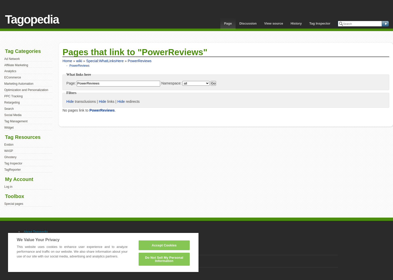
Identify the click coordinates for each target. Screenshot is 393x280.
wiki (79, 61)
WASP (8, 151)
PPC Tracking (13, 96)
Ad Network (12, 59)
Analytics (10, 71)
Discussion (248, 23)
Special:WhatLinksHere (105, 61)
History (296, 23)
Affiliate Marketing (16, 65)
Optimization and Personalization (26, 90)
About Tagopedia (36, 232)
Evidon (9, 144)
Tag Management (16, 121)
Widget (9, 127)
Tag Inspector (319, 23)
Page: (71, 83)
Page (228, 23)
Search (9, 109)
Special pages (13, 204)
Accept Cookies (164, 245)
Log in (8, 187)
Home (67, 61)
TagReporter (12, 169)
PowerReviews (139, 61)
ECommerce (12, 77)
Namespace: (171, 83)
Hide (70, 102)
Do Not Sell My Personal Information (164, 259)
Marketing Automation (18, 83)
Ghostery (10, 157)
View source (273, 23)
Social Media (13, 115)
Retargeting (12, 102)
